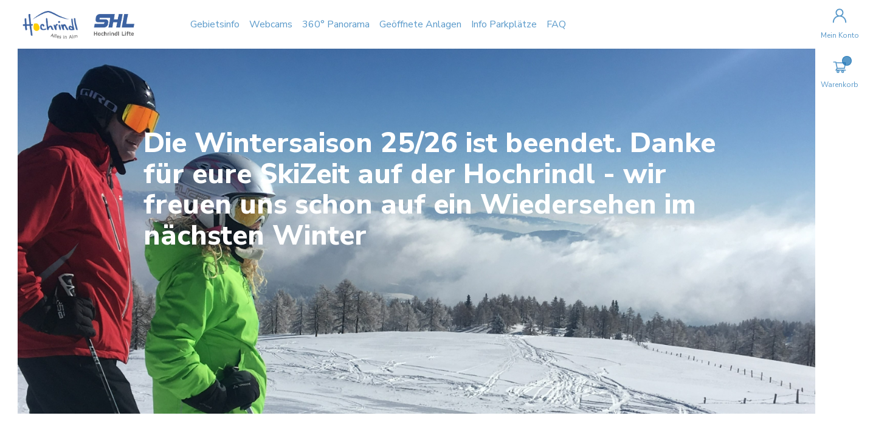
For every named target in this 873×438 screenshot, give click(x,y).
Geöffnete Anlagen (439, 24)
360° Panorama (354, 24)
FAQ (574, 24)
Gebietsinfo (233, 24)
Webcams (289, 24)
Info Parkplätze (522, 24)
